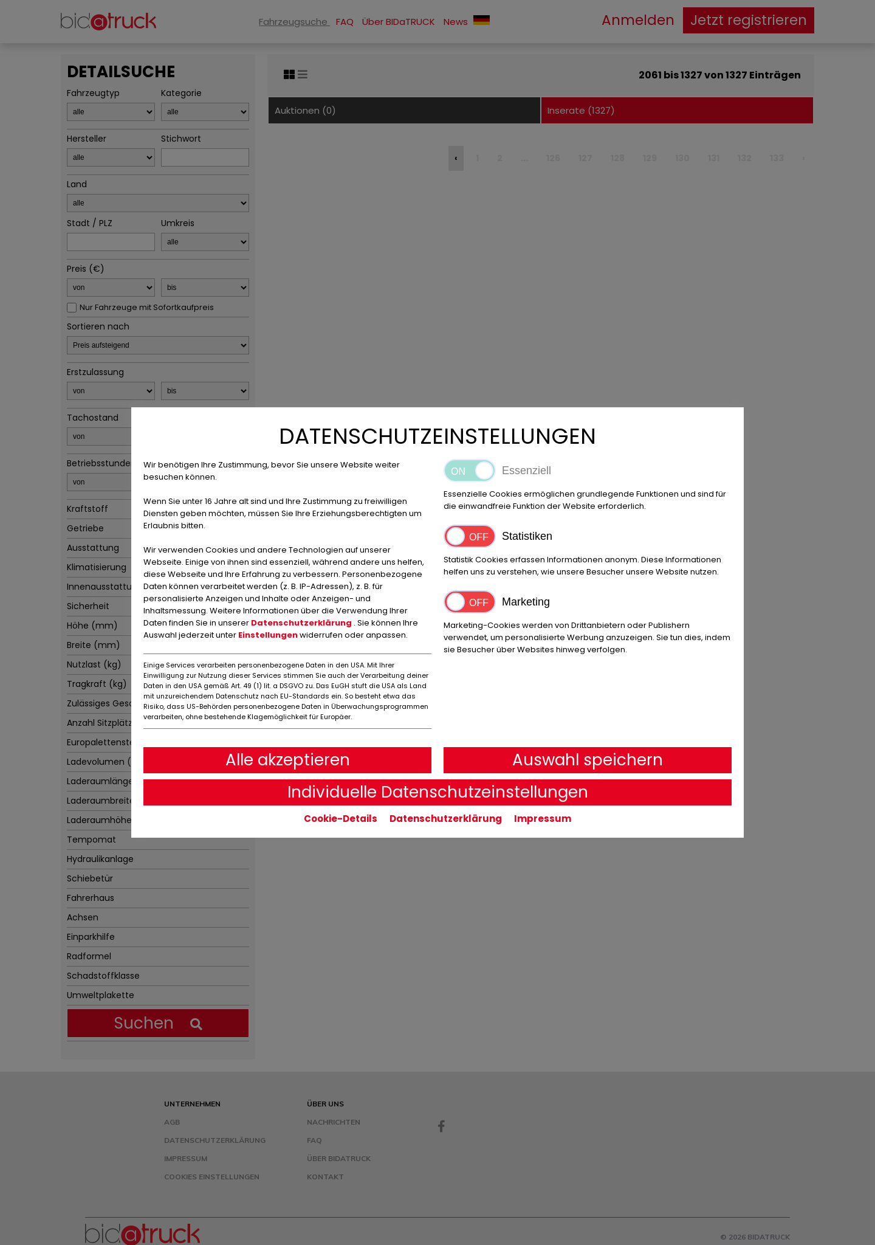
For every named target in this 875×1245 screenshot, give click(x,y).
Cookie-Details (340, 818)
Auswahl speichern (587, 760)
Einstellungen (269, 635)
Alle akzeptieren (287, 760)
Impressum (542, 818)
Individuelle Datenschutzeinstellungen (437, 792)
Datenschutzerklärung (302, 623)
